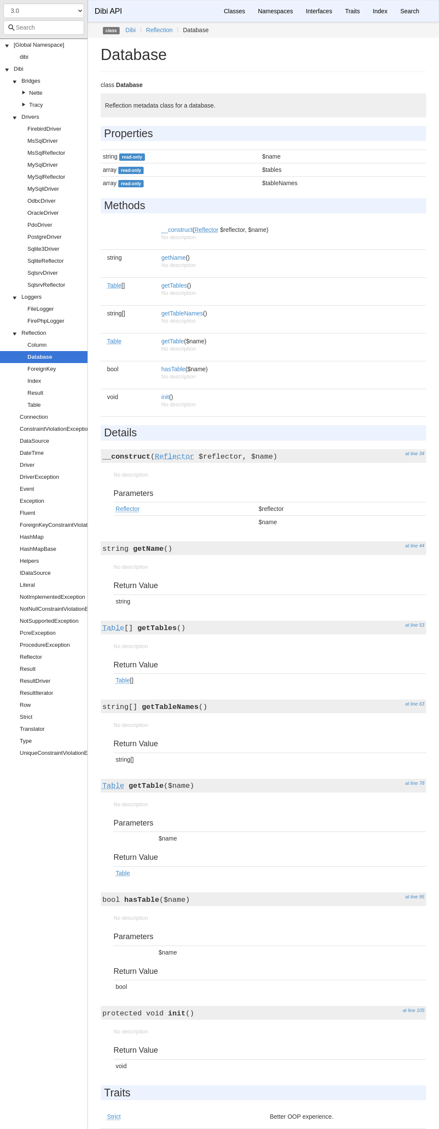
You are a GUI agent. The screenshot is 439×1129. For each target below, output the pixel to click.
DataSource (34, 441)
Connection (34, 417)
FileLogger (40, 309)
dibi (24, 57)
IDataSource (35, 573)
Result (35, 393)
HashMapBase (38, 549)
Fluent (27, 513)
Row (25, 705)
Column (37, 345)
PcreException (38, 633)
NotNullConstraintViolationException (64, 609)
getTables (174, 285)
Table (34, 405)
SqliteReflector (45, 261)
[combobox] (43, 27)
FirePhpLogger (45, 321)
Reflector (31, 657)
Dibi (18, 69)
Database (39, 357)
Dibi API (108, 11)
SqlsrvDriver (42, 273)
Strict (26, 717)
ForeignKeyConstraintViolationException (69, 525)
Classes (234, 11)
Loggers (31, 297)
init (165, 396)
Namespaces (275, 11)
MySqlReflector (46, 177)
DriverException (39, 477)
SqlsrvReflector (46, 285)
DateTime (32, 453)
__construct (176, 229)
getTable (172, 341)
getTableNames (182, 313)
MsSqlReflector (46, 153)
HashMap (32, 537)
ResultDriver (35, 681)
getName (173, 257)
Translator (32, 729)
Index (34, 381)
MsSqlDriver (42, 141)
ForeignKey (41, 369)
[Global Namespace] (39, 45)
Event (27, 489)
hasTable (173, 369)
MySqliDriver (43, 189)
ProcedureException (45, 645)
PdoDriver (39, 225)
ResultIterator (36, 693)
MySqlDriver (42, 165)
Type (26, 741)
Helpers (29, 561)
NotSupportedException (49, 621)
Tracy (36, 105)
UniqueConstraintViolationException (64, 753)
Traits (352, 11)
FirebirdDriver (44, 129)
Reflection (33, 333)
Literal (27, 585)
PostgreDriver (44, 237)
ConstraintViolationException (55, 429)
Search (409, 11)
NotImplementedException (52, 597)
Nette (35, 93)
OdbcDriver (41, 201)
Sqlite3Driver (43, 249)
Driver (27, 465)
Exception (32, 501)
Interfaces (319, 11)
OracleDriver (43, 213)
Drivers (30, 117)
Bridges (30, 81)
